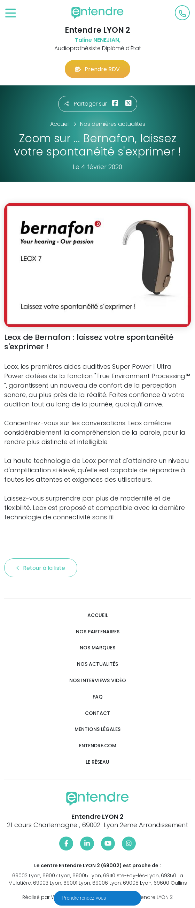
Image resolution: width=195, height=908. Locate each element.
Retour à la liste (41, 568)
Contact (97, 713)
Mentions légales (97, 729)
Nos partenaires (97, 632)
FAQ (98, 697)
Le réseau (97, 762)
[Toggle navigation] (10, 13)
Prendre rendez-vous (84, 898)
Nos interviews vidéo (97, 681)
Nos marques (97, 648)
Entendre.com (97, 746)
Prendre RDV (97, 69)
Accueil (97, 615)
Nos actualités (97, 664)
